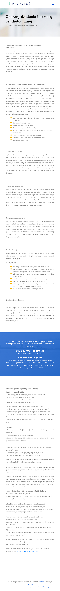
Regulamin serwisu (34, 587)
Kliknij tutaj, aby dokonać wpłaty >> (27, 551)
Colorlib (41, 582)
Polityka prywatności (48, 587)
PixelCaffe (30, 584)
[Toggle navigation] (53, 4)
